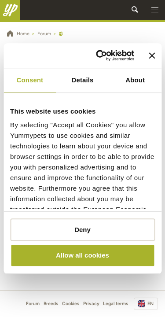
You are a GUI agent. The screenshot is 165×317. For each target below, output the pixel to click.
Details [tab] (83, 80)
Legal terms (115, 303)
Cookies (70, 303)
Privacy (91, 303)
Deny (82, 229)
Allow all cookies (82, 255)
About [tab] (135, 80)
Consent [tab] (29, 80)
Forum (33, 303)
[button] (155, 10)
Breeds (51, 303)
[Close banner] (152, 55)
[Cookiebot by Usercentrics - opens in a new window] (100, 55)
